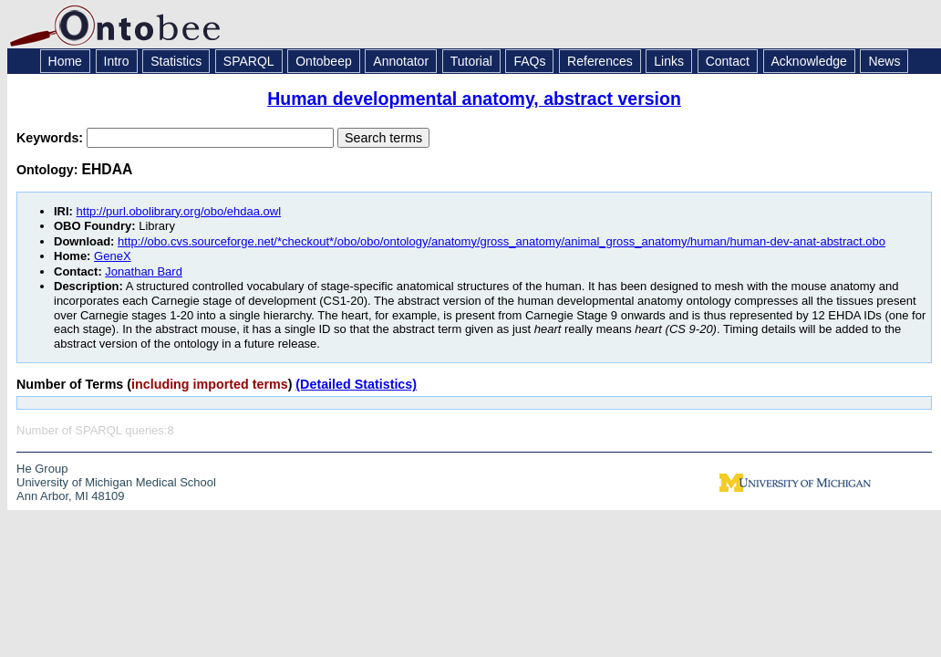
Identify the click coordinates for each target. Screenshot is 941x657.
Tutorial (471, 61)
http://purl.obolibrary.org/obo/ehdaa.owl (179, 211)
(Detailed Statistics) (356, 384)
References (600, 61)
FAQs (529, 61)
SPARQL (248, 61)
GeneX (112, 256)
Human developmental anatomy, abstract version (474, 99)
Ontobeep (323, 61)
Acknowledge (809, 61)
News (884, 61)
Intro (116, 61)
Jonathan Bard (143, 271)
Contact (728, 61)
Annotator (401, 61)
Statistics (176, 61)
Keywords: (51, 137)
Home (65, 61)
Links (669, 61)
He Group (41, 468)
